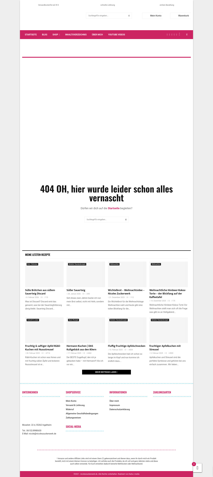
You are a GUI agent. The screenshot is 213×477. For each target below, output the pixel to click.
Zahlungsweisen (73, 417)
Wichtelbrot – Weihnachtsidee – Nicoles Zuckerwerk (126, 292)
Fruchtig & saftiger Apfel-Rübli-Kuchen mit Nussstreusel (43, 348)
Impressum (114, 405)
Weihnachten (114, 264)
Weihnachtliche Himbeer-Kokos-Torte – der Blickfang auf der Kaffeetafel (167, 293)
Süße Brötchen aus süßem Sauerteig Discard (40, 292)
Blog (44, 34)
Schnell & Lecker (32, 320)
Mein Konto (152, 15)
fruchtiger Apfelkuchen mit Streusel (165, 348)
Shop (55, 34)
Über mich (97, 34)
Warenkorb (180, 15)
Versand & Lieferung (75, 405)
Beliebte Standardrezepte (77, 264)
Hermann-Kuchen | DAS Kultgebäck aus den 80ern (81, 348)
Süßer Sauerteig (76, 290)
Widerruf (70, 409)
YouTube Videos (116, 34)
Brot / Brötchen (32, 264)
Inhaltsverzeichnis (76, 34)
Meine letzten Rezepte (37, 255)
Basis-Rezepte (73, 320)
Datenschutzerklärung (119, 409)
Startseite (31, 34)
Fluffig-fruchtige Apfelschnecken (126, 346)
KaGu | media (134, 474)
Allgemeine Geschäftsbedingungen (82, 413)
